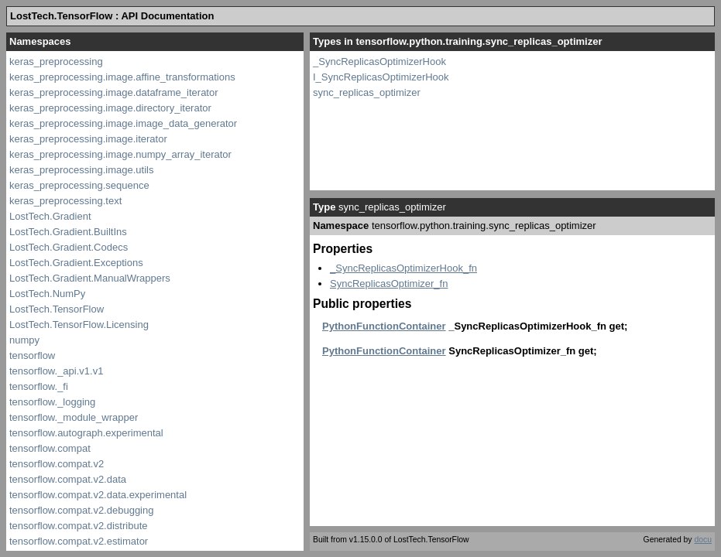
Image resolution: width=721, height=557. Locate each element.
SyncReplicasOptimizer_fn (389, 283)
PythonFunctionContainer (384, 326)
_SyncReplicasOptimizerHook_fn (403, 268)
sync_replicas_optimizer (367, 92)
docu (703, 539)
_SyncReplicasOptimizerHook (379, 61)
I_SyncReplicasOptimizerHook (381, 77)
